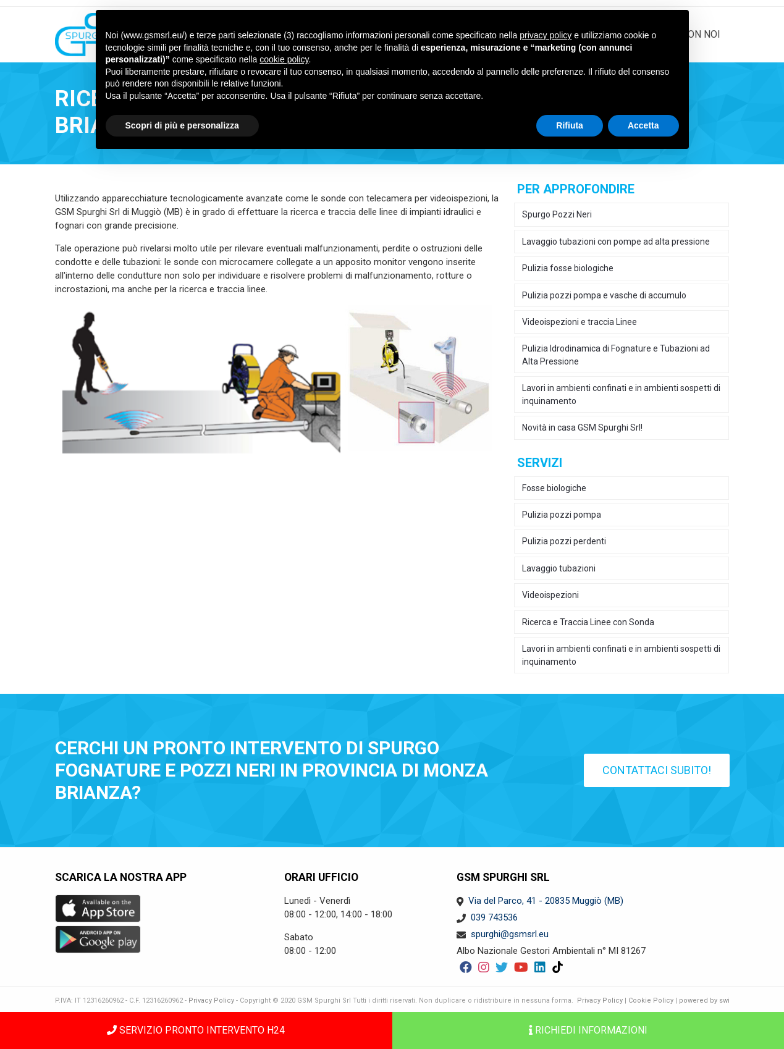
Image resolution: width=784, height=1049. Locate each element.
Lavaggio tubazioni (559, 568)
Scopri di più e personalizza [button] (182, 125)
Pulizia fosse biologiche (567, 268)
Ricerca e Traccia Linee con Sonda (588, 622)
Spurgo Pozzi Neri (557, 214)
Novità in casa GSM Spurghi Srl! (582, 427)
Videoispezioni (550, 595)
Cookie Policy (650, 1000)
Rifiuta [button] (569, 125)
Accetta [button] (643, 125)
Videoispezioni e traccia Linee (579, 322)
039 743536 (494, 917)
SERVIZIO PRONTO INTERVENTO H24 (196, 1030)
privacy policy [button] (545, 35)
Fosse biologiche (554, 488)
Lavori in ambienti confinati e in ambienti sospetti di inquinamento (621, 394)
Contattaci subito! (656, 770)
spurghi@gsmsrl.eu (510, 934)
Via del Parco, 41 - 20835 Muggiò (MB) (545, 900)
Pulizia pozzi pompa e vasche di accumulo (604, 295)
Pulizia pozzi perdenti (564, 541)
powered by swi (704, 1000)
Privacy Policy (211, 1000)
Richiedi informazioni (588, 1030)
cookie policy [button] (283, 59)
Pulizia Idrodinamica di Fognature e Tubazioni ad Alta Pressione (616, 354)
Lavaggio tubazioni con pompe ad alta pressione (616, 241)
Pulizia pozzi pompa (561, 515)
